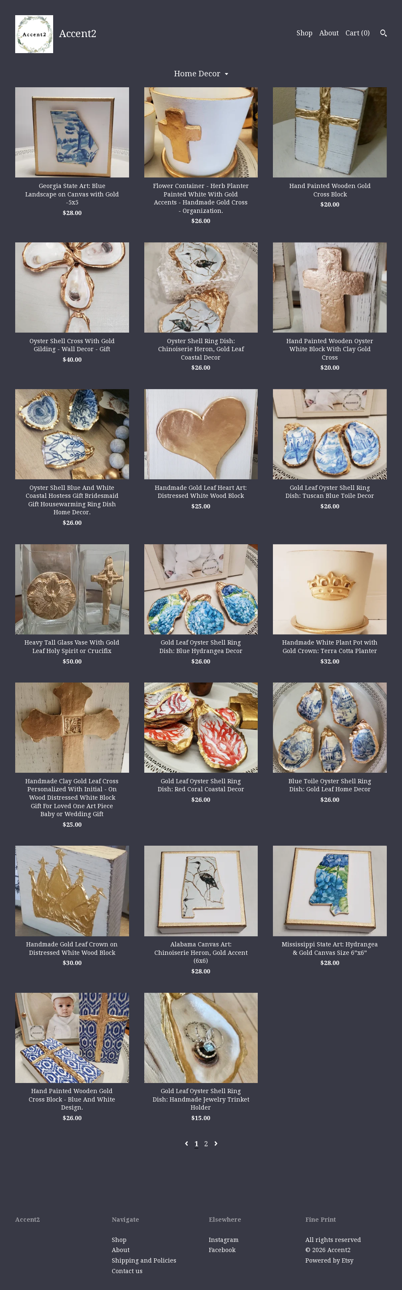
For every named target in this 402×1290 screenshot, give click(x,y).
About (329, 33)
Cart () (357, 33)
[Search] (383, 34)
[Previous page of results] (187, 1144)
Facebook (222, 1250)
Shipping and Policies (144, 1260)
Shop (305, 33)
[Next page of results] (216, 1144)
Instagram (224, 1239)
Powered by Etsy (329, 1260)
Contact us (127, 1271)
